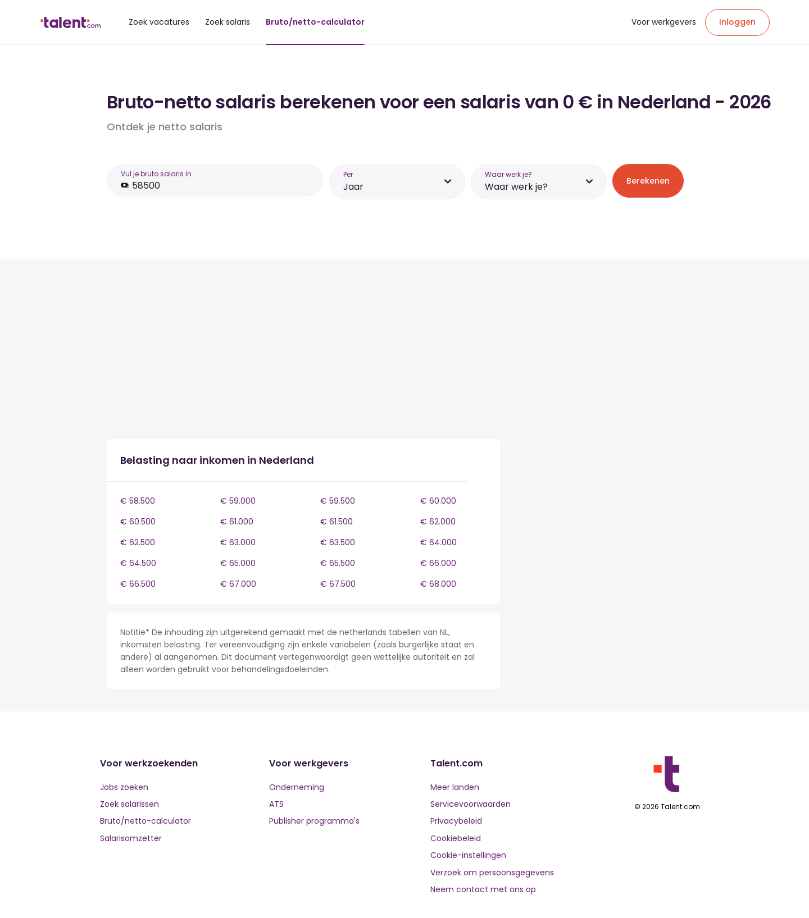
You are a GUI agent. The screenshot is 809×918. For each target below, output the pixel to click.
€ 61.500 (336, 521)
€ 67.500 (338, 584)
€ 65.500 (337, 563)
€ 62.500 (137, 542)
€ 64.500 (138, 563)
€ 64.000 (438, 542)
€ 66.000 (438, 563)
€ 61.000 (236, 521)
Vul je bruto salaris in (156, 174)
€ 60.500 (138, 521)
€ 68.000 (438, 584)
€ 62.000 (438, 521)
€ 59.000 (238, 500)
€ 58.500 (137, 500)
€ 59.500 (337, 500)
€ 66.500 (138, 584)
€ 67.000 (238, 584)
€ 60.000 (438, 500)
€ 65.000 (238, 563)
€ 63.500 (337, 542)
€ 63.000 (238, 542)
